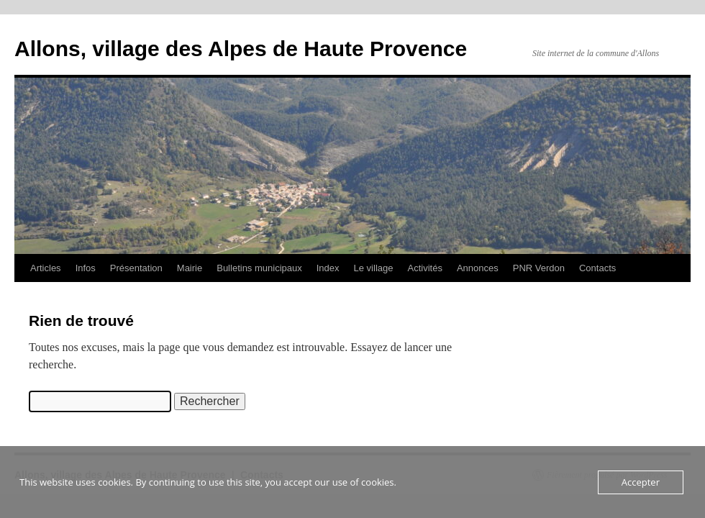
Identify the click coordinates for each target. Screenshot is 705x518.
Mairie (189, 268)
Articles (45, 268)
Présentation (136, 268)
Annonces (478, 268)
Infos (86, 268)
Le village (374, 268)
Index (328, 268)
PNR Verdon (539, 268)
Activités (424, 268)
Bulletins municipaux (259, 268)
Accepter (641, 482)
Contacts (597, 268)
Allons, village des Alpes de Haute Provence (240, 48)
